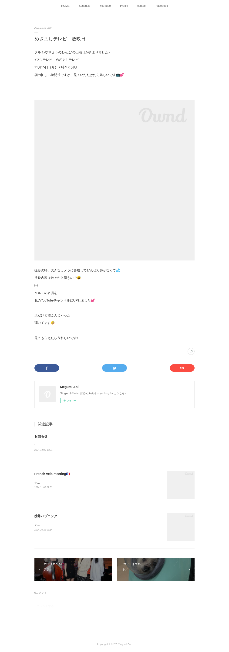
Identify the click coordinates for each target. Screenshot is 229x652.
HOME (65, 5)
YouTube (105, 5)
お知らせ (40, 436)
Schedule (85, 5)
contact (141, 5)
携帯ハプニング (45, 516)
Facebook (162, 5)
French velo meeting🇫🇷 (52, 474)
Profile (124, 5)
